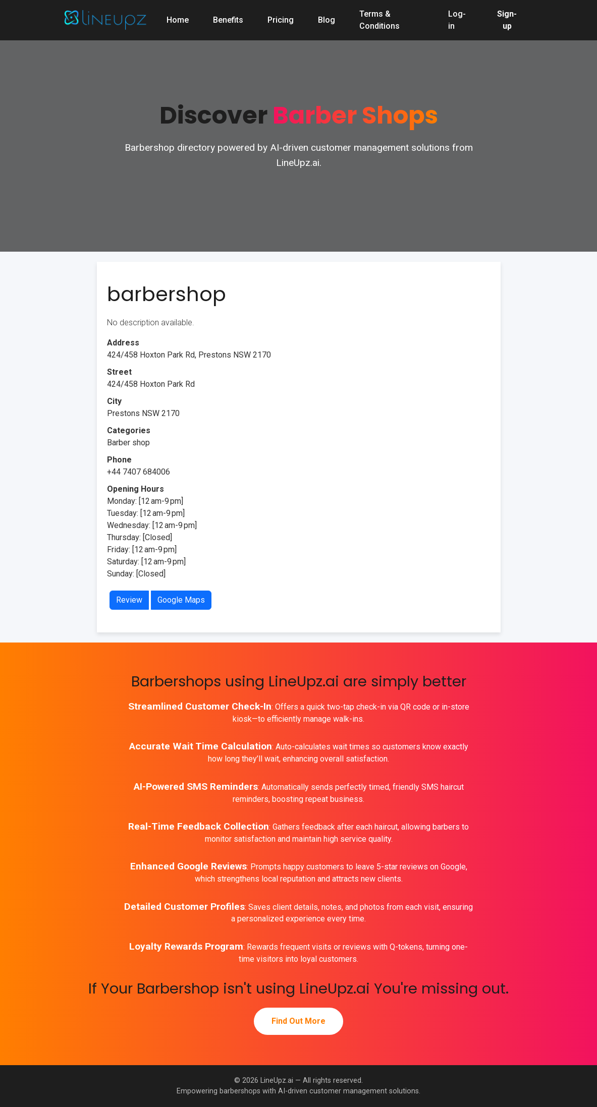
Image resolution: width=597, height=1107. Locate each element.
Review (129, 600)
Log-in (457, 20)
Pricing (280, 20)
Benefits (228, 20)
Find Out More (298, 1021)
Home (178, 20)
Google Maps (181, 600)
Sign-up (507, 20)
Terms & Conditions (379, 20)
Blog (326, 20)
